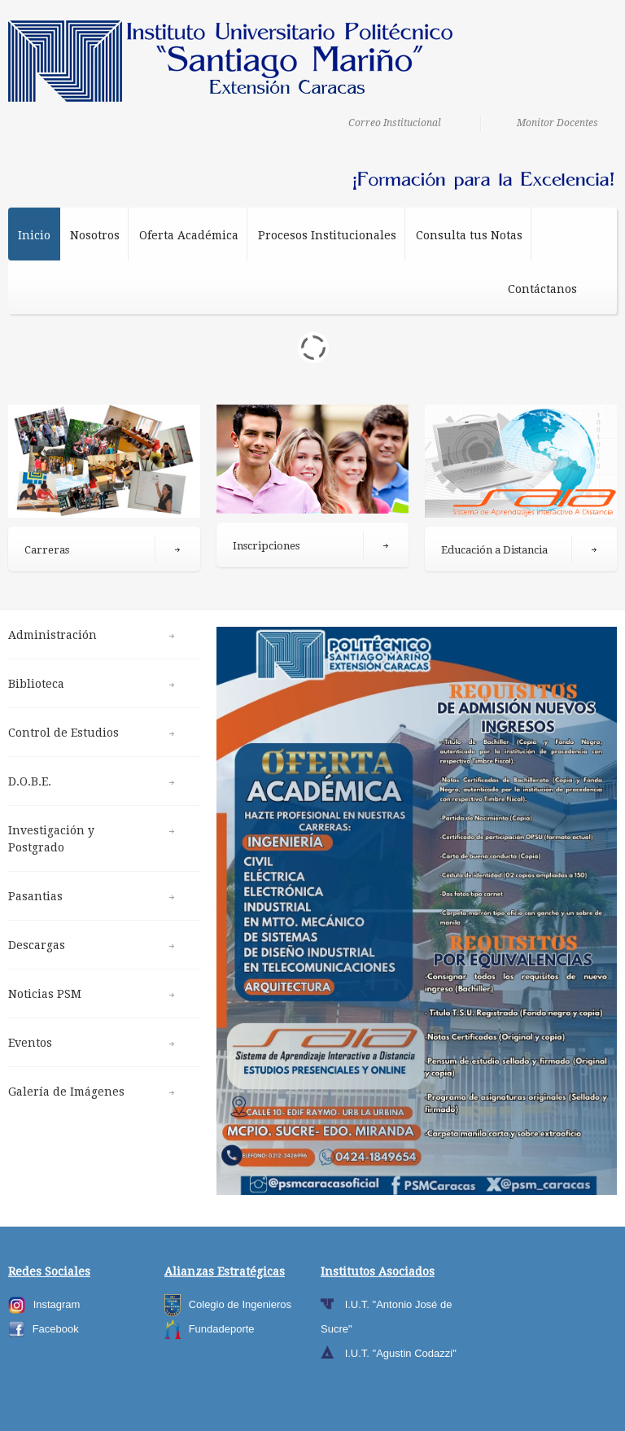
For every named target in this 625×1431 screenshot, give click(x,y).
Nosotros (95, 235)
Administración (52, 634)
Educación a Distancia (494, 550)
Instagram (57, 1304)
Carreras (46, 550)
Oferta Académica (188, 240)
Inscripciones (266, 546)
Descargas (36, 945)
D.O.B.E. (29, 781)
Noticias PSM (44, 993)
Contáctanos (542, 288)
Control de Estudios (63, 732)
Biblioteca (36, 683)
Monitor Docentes (557, 123)
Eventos (30, 1042)
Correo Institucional (394, 123)
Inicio (34, 235)
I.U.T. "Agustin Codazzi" (401, 1353)
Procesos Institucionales (327, 240)
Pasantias (35, 896)
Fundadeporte (222, 1329)
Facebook (56, 1329)
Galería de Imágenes (66, 1091)
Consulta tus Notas (469, 235)
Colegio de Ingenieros (240, 1304)
